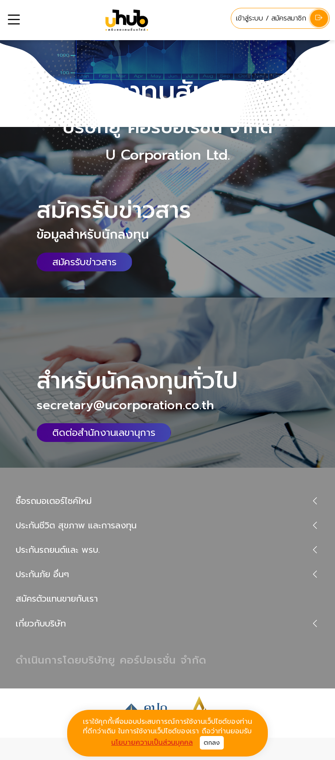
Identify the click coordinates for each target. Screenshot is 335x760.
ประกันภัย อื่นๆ (42, 574)
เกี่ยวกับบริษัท (41, 623)
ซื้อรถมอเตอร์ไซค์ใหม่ (54, 500)
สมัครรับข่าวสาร (84, 262)
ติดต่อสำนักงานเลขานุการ (103, 432)
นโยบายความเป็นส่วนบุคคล (152, 742)
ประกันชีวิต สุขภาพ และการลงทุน (76, 525)
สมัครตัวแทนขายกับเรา (57, 598)
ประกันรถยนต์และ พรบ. (58, 549)
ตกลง (212, 742)
